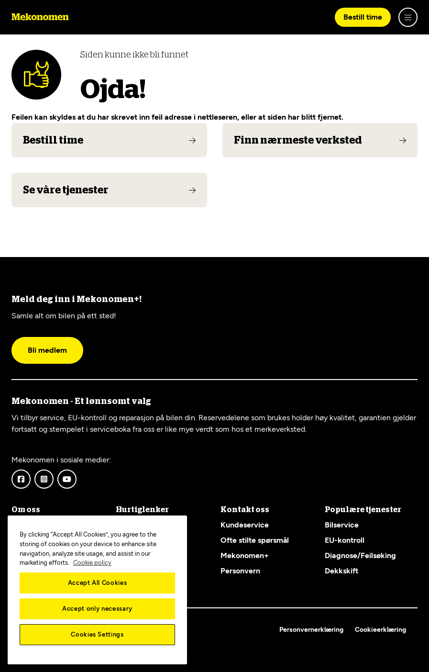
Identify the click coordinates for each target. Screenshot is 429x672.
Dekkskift (341, 570)
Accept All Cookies (97, 582)
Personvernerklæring (311, 630)
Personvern (240, 570)
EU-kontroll (344, 540)
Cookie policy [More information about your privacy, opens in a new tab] (92, 562)
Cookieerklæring (380, 630)
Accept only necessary (97, 608)
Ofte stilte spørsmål (254, 540)
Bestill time (362, 17)
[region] (97, 589)
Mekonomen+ (244, 555)
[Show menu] (408, 17)
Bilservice (342, 524)
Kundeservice (244, 524)
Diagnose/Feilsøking (360, 555)
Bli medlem (47, 350)
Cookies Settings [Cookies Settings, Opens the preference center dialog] (97, 634)
